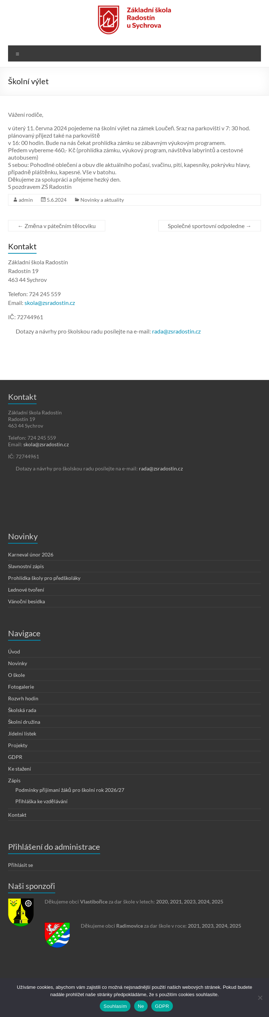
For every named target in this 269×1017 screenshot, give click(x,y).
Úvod (14, 651)
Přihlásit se (20, 865)
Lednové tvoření (26, 589)
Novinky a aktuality (102, 200)
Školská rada (22, 710)
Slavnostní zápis (26, 566)
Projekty (17, 745)
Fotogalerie (21, 686)
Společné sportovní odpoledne (209, 225)
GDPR (15, 757)
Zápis (14, 780)
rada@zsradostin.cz (176, 331)
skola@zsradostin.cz (49, 302)
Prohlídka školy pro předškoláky (44, 578)
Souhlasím (115, 1006)
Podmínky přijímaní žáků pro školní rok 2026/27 (69, 790)
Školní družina (24, 722)
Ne (141, 1006)
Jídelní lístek (22, 733)
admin (26, 200)
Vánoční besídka (26, 601)
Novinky (17, 663)
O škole (16, 675)
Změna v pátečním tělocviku (57, 225)
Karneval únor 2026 (30, 554)
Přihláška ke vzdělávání (41, 801)
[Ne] (260, 997)
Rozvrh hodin (23, 698)
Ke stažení (19, 768)
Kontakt (17, 815)
